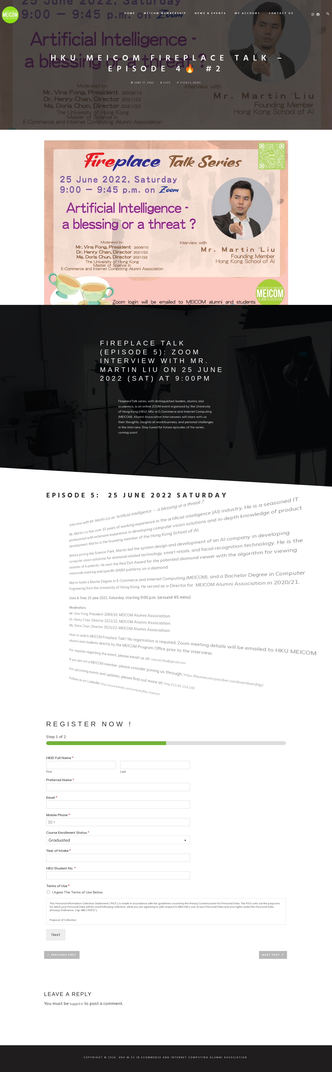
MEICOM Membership (160, 13)
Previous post (63, 955)
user (165, 83)
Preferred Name (60, 780)
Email (51, 797)
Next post (271, 955)
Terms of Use (58, 886)
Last (123, 771)
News (197, 83)
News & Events (205, 13)
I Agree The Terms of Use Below (77, 892)
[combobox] (51, 822)
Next (55, 934)
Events (185, 83)
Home (124, 13)
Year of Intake (58, 850)
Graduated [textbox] (59, 840)
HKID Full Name (59, 758)
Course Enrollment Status (67, 832)
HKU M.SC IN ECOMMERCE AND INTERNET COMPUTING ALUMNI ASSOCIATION (183, 1057)
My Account (242, 13)
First (49, 771)
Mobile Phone (58, 815)
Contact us (276, 13)
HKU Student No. (61, 868)
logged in (76, 1004)
